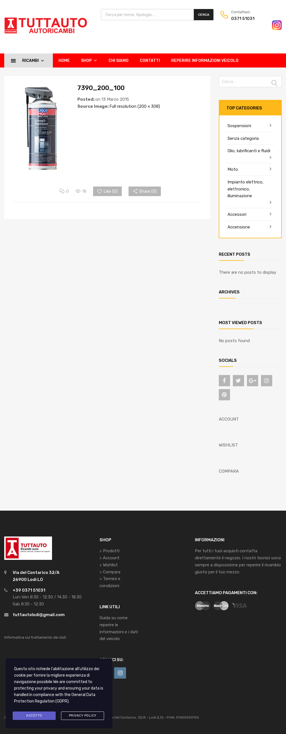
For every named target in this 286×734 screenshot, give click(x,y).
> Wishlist (109, 564)
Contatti (150, 60)
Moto (233, 169)
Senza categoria (243, 138)
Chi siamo (119, 60)
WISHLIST (228, 445)
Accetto (34, 715)
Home (64, 60)
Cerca (203, 15)
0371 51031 (243, 18)
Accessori (237, 214)
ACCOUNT (229, 419)
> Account (110, 557)
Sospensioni (239, 125)
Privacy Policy (82, 715)
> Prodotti (110, 550)
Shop (89, 60)
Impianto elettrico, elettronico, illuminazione (246, 189)
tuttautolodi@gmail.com (39, 614)
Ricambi (33, 60)
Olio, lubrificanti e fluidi (249, 150)
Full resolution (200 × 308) (134, 106)
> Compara (110, 571)
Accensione (239, 227)
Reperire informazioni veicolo (204, 60)
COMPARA (229, 471)
